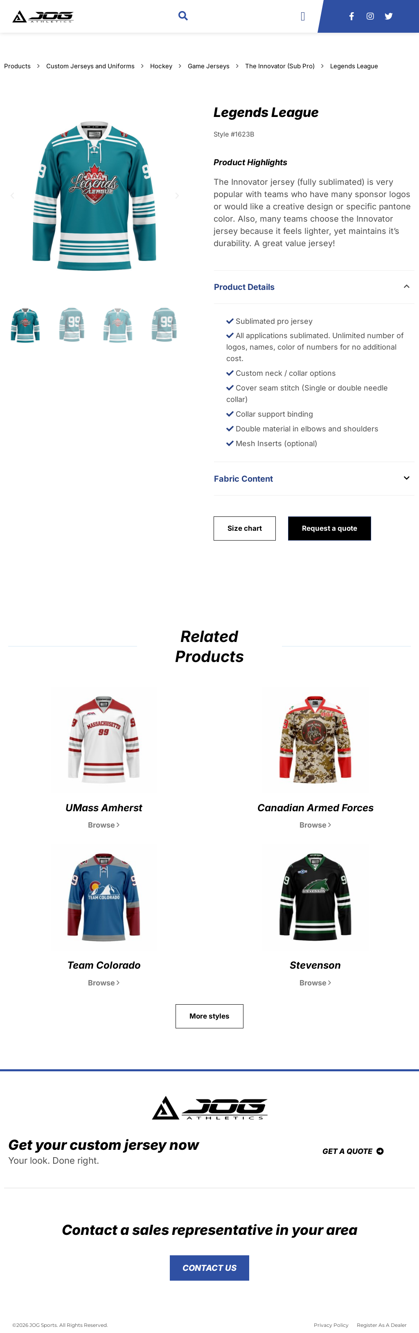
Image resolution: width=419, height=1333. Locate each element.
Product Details (244, 287)
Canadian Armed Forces (315, 808)
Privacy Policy (331, 1325)
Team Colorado (104, 965)
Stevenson (315, 965)
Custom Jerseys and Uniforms (90, 66)
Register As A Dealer (382, 1325)
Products (17, 66)
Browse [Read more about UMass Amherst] (103, 825)
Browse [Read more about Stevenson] (315, 982)
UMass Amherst (103, 808)
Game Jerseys (209, 66)
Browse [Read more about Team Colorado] (103, 982)
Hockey (161, 66)
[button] (183, 16)
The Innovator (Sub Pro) (280, 66)
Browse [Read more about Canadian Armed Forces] (315, 825)
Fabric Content (243, 479)
